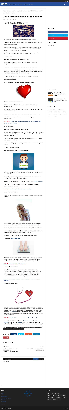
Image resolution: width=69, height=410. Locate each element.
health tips (57, 393)
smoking (50, 116)
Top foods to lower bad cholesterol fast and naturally (23, 317)
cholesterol (12, 10)
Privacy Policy (4, 396)
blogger (36, 359)
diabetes (18, 10)
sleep (52, 397)
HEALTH (20, 4)
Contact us (3, 401)
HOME (10, 4)
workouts (64, 111)
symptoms (63, 395)
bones (7, 10)
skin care (20, 11)
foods (22, 10)
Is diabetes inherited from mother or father (21, 189)
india (55, 111)
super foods (29, 11)
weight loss (36, 11)
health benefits (33, 10)
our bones (14, 64)
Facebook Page (27, 320)
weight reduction (15, 238)
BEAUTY (15, 4)
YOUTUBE (57, 38)
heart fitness (18, 117)
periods (55, 116)
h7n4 (59, 399)
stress (24, 11)
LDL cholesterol (13, 311)
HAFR (4, 4)
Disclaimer (3, 399)
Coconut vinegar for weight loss (18, 263)
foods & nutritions (60, 109)
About (2, 395)
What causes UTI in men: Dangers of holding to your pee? (60, 100)
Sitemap (3, 404)
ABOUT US (31, 4)
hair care (27, 10)
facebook (41, 359)
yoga (59, 111)
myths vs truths (63, 114)
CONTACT (26, 4)
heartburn (54, 399)
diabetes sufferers (38, 181)
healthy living (50, 393)
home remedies (51, 395)
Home (4, 10)
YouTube (20, 322)
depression (55, 114)
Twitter (6, 322)
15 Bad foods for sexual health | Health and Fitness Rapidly (60, 94)
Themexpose (8, 408)
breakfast (63, 397)
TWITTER (57, 35)
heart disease (40, 10)
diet (48, 397)
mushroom (15, 11)
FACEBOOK (57, 32)
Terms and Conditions (6, 398)
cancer (57, 395)
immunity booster (7, 11)
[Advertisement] (58, 17)
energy (49, 399)
